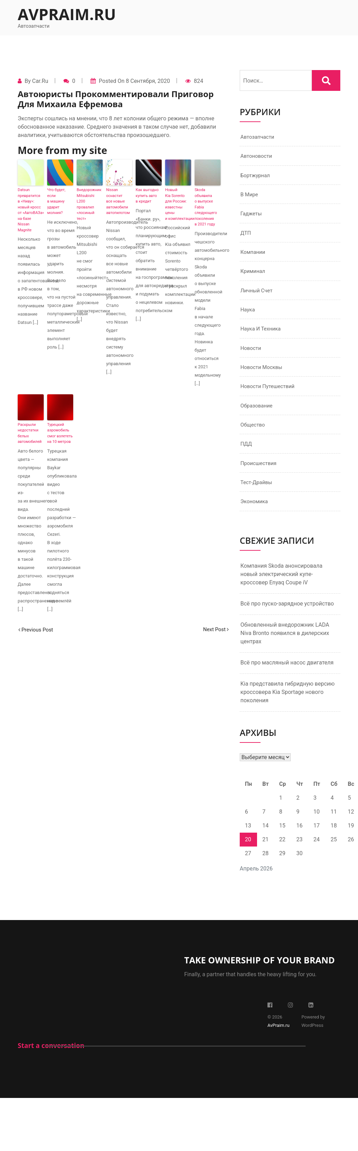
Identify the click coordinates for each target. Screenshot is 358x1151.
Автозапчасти (258, 137)
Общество (253, 433)
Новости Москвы (262, 374)
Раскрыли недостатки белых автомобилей (30, 433)
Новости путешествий (269, 394)
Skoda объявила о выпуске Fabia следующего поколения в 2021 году (206, 207)
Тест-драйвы (257, 493)
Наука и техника (262, 335)
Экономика (255, 512)
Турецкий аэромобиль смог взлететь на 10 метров (60, 433)
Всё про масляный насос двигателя (287, 674)
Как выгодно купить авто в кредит (147, 196)
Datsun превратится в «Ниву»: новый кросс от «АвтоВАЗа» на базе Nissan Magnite (31, 210)
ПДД (246, 453)
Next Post (215, 629)
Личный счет (257, 295)
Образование (257, 414)
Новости (251, 354)
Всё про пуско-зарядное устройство (287, 615)
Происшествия (259, 473)
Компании (253, 255)
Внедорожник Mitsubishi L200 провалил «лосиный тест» (89, 204)
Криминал (253, 275)
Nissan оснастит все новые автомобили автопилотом (118, 201)
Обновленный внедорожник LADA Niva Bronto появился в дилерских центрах (284, 644)
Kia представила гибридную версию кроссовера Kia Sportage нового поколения (287, 703)
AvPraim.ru (67, 14)
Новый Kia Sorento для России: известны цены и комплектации (178, 204)
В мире (249, 196)
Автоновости (257, 157)
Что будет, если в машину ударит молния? (56, 201)
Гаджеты (251, 216)
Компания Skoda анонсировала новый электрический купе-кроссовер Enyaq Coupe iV (281, 585)
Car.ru (40, 81)
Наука (248, 315)
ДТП (246, 236)
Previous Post (37, 629)
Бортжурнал (256, 176)
